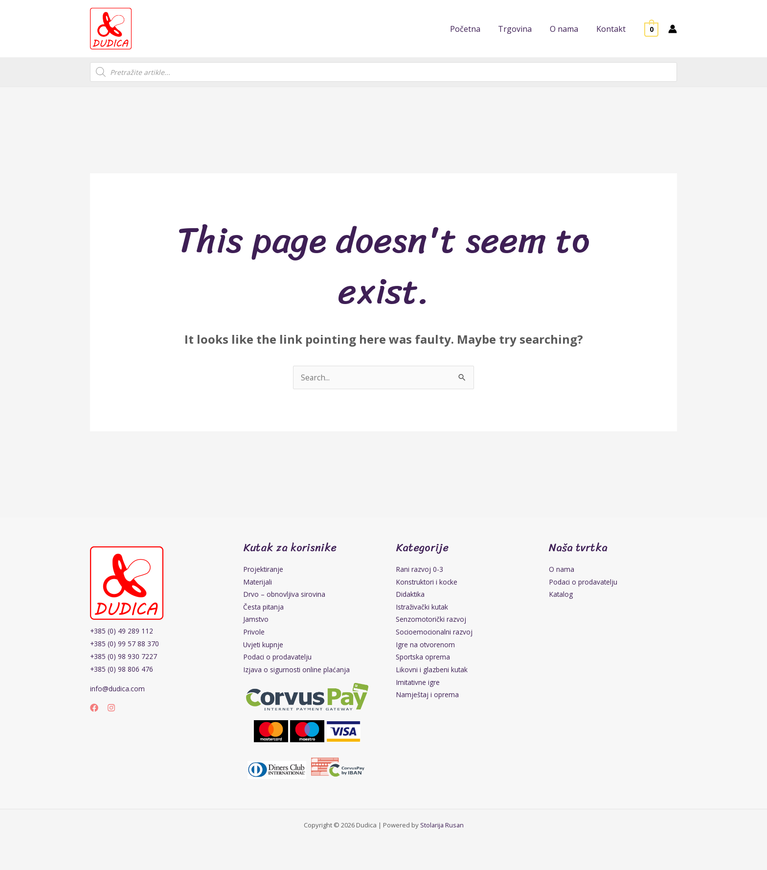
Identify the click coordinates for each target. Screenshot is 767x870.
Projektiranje (263, 569)
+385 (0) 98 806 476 (122, 669)
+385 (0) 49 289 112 (122, 630)
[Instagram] (111, 708)
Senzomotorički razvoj (431, 620)
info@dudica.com (117, 688)
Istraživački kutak (423, 607)
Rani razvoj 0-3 (419, 569)
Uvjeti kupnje (263, 645)
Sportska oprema (423, 658)
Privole (254, 632)
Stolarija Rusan (441, 827)
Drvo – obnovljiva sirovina (284, 594)
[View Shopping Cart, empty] (651, 29)
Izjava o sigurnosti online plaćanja (296, 671)
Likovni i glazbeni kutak (432, 671)
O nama (561, 569)
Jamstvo (256, 620)
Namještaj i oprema (427, 696)
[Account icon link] (672, 28)
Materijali (257, 582)
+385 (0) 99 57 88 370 (124, 643)
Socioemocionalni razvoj (435, 632)
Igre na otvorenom (425, 645)
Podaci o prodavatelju (278, 658)
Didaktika (410, 594)
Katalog (561, 594)
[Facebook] (94, 708)
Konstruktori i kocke (427, 582)
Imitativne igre (418, 683)
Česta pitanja (264, 607)
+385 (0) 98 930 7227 (124, 656)
